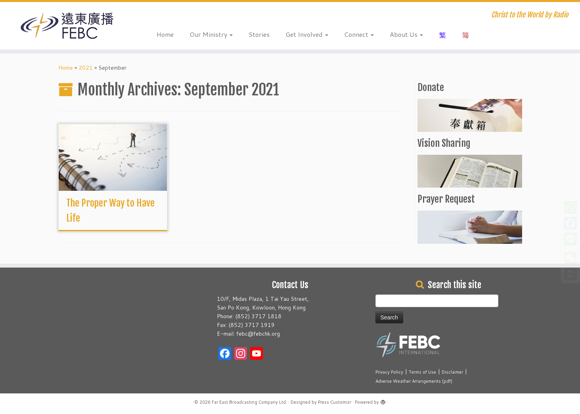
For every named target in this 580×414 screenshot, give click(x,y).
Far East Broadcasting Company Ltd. (249, 402)
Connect (359, 34)
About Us (406, 34)
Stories (259, 34)
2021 (85, 68)
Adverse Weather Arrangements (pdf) (413, 381)
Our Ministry (211, 34)
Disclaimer (452, 372)
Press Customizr (334, 402)
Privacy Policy (389, 372)
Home (165, 34)
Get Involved (306, 34)
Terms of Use (422, 372)
